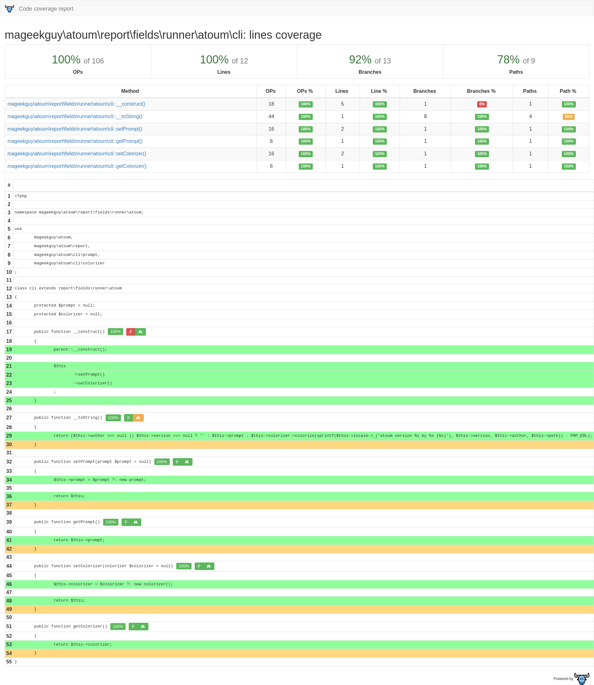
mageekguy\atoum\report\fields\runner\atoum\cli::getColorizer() (77, 166)
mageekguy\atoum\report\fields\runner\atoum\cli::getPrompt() (74, 141)
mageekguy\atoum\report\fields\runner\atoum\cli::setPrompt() (74, 129)
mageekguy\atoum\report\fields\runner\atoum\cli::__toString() (74, 116)
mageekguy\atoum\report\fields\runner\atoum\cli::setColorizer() (76, 153)
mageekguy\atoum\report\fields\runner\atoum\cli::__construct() (76, 104)
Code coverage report (39, 8)
